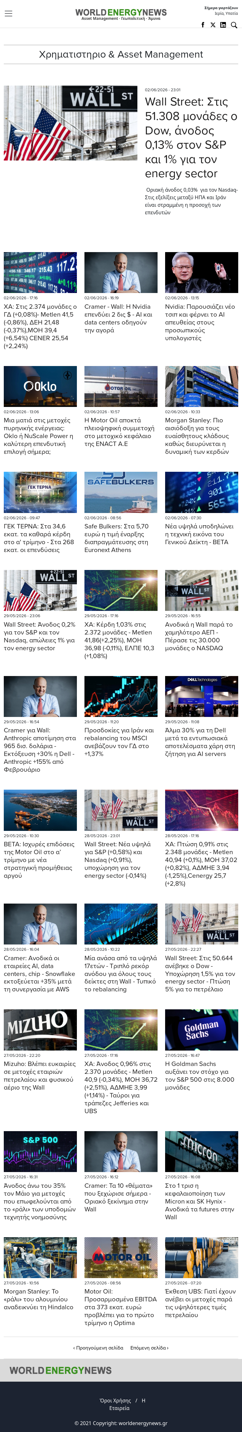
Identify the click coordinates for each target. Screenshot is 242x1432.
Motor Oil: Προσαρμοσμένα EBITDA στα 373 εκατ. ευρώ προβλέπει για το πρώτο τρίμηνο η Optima (120, 1307)
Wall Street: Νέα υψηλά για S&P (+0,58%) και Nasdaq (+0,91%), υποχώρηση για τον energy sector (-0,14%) (117, 860)
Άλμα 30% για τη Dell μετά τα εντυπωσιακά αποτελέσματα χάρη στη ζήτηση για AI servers (200, 742)
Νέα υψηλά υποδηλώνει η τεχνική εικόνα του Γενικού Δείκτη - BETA (199, 534)
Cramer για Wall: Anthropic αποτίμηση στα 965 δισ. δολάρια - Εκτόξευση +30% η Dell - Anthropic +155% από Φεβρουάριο (40, 750)
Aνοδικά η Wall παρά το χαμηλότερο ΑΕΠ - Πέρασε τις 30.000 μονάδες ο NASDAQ (199, 636)
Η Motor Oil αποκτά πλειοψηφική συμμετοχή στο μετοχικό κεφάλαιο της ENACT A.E (119, 432)
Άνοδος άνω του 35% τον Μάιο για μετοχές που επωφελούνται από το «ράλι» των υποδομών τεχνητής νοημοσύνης (40, 1201)
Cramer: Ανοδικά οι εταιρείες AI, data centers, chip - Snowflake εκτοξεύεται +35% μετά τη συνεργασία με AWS (39, 974)
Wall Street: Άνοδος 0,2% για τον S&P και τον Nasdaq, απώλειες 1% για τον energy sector (39, 636)
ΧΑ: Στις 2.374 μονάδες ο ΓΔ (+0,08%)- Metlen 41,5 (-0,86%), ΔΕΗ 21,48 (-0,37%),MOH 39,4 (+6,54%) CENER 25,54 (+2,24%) (40, 326)
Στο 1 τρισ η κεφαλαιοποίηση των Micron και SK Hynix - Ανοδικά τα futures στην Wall (199, 1201)
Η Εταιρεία (127, 1404)
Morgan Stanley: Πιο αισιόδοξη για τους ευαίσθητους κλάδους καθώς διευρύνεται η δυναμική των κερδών (197, 436)
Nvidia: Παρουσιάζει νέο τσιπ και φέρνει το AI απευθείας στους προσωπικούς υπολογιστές (200, 322)
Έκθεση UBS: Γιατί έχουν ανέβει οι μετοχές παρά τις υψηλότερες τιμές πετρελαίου (200, 1303)
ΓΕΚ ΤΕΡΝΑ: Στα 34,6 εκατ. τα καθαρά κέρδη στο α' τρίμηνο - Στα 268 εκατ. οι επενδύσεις (39, 538)
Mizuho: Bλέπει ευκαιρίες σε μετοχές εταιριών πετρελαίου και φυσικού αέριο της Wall (40, 1075)
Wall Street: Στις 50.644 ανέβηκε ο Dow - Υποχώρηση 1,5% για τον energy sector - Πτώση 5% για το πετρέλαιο (200, 974)
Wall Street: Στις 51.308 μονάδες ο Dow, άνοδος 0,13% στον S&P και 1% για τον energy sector (191, 137)
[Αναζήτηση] (234, 25)
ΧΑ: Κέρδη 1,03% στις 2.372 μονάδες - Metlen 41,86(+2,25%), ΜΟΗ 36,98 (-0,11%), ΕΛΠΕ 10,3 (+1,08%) (119, 640)
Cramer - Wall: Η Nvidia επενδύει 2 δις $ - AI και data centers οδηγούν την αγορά (118, 318)
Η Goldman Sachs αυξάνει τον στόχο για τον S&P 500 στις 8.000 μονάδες (199, 1075)
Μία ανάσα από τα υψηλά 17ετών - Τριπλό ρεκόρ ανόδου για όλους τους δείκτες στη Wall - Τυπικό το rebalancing (120, 974)
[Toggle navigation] (10, 14)
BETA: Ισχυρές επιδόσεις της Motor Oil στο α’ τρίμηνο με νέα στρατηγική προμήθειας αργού (39, 860)
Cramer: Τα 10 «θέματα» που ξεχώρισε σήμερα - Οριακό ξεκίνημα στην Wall (118, 1197)
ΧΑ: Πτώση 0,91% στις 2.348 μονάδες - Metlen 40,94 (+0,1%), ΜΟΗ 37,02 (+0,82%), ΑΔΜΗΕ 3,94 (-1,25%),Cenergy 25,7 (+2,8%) (201, 864)
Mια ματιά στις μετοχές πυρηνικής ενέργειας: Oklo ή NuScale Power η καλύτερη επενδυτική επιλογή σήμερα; (38, 436)
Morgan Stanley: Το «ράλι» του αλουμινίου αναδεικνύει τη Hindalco (38, 1299)
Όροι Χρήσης (115, 1400)
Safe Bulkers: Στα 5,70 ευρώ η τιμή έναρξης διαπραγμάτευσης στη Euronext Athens (116, 538)
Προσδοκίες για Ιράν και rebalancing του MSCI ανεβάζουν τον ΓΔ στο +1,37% (119, 742)
